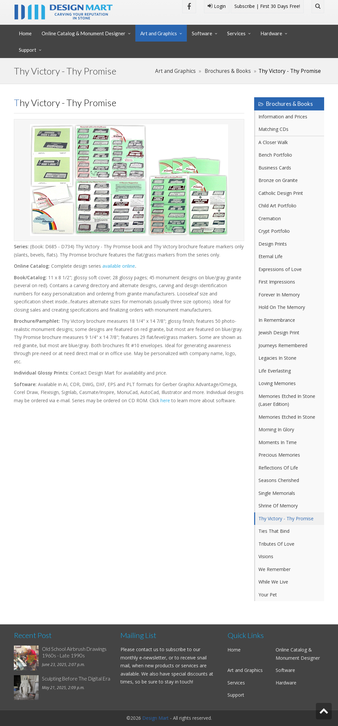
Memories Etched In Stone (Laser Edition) (286, 400)
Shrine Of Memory (278, 505)
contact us (147, 649)
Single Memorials (276, 493)
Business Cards (274, 168)
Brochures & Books (228, 71)
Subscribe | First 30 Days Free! (267, 6)
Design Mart (155, 718)
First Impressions (276, 282)
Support (27, 50)
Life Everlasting (274, 371)
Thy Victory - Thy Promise (286, 518)
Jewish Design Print (278, 332)
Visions (265, 556)
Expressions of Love (280, 269)
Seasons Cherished (278, 480)
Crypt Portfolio (274, 231)
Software (202, 33)
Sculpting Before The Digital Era (76, 678)
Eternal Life (270, 256)
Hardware (271, 33)
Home (25, 33)
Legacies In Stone (277, 358)
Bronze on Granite (278, 180)
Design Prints (272, 244)
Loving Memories (277, 383)
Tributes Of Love (276, 544)
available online (118, 266)
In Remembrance (276, 320)
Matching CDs (273, 129)
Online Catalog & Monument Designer (83, 33)
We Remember (274, 569)
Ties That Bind (273, 531)
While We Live (273, 582)
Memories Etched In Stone (286, 417)
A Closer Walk (273, 142)
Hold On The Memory (281, 307)
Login (217, 6)
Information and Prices (282, 116)
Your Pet (267, 594)
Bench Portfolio (275, 155)
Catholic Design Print (280, 193)
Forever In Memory (279, 294)
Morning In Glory (276, 429)
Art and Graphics (158, 33)
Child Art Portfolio (277, 205)
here (165, 400)
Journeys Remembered (282, 345)
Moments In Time (277, 442)
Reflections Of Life (278, 468)
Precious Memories (279, 455)
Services (236, 33)
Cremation (269, 218)
